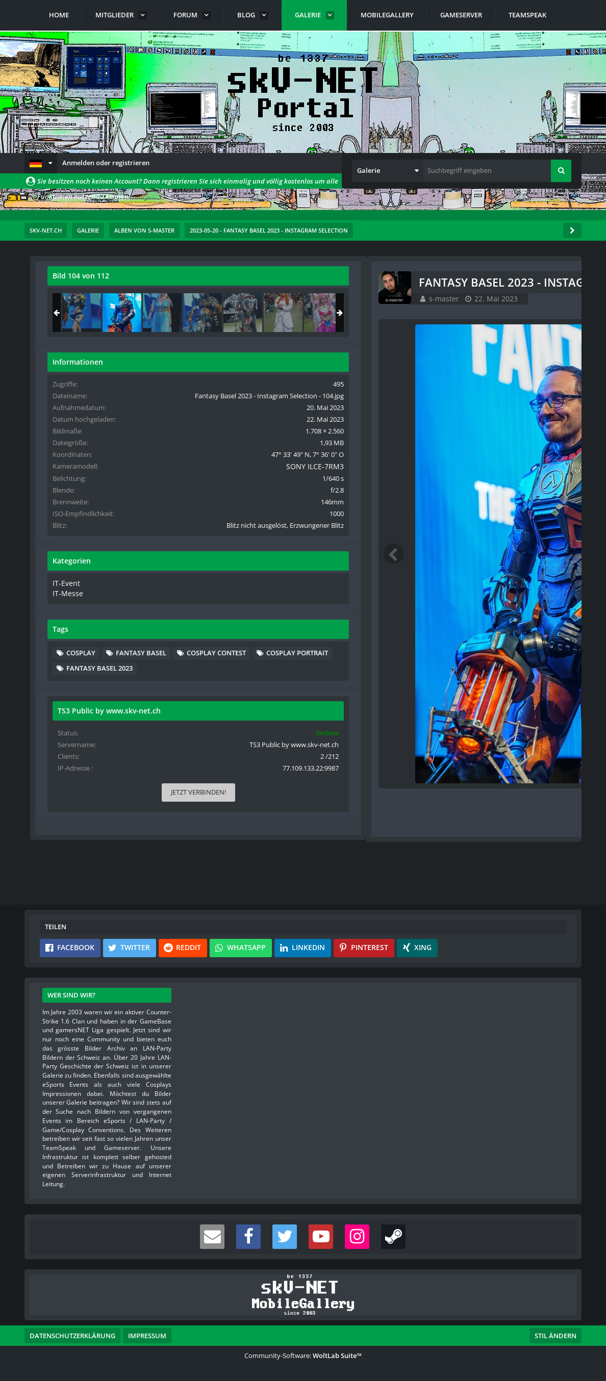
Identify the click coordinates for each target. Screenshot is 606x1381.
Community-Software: (303, 1355)
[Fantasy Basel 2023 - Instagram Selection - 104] (497, 312)
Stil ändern (555, 1335)
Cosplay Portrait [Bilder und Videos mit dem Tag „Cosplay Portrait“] (473, 710)
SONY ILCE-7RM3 (535, 485)
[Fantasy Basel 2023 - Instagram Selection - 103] (457, 312)
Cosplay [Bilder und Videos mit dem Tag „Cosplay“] (456, 679)
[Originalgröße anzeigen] (366, 282)
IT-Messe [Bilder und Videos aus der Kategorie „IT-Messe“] (442, 621)
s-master (103, 310)
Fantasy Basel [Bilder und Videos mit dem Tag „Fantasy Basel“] (517, 679)
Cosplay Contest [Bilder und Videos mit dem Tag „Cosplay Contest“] (471, 695)
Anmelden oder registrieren (105, 162)
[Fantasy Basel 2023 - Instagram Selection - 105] (538, 312)
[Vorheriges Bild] (55, 555)
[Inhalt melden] (369, 819)
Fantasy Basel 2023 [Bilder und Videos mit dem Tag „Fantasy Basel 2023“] (475, 726)
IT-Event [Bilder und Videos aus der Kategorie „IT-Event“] (440, 611)
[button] (40, 163)
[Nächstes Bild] (367, 555)
